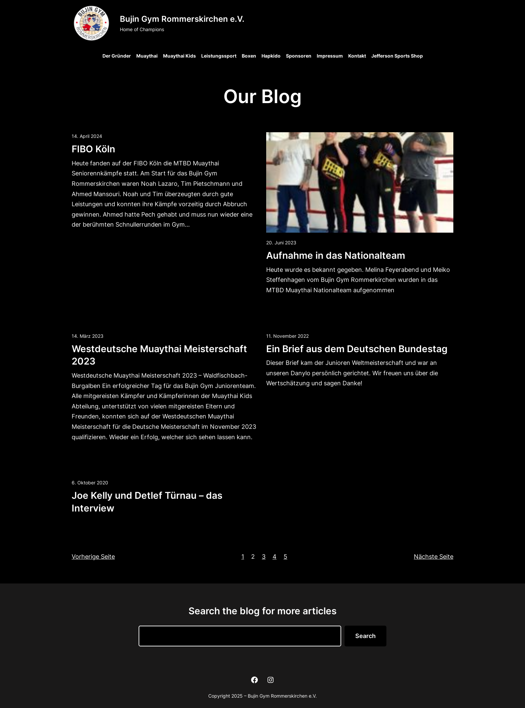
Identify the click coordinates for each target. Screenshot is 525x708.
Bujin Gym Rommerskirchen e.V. (182, 19)
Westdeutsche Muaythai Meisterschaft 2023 (159, 355)
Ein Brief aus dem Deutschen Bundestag (357, 349)
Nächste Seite (433, 556)
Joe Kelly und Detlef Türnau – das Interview (147, 502)
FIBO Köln (93, 149)
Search (365, 635)
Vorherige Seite (93, 556)
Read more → (91, 242)
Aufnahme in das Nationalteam (335, 255)
